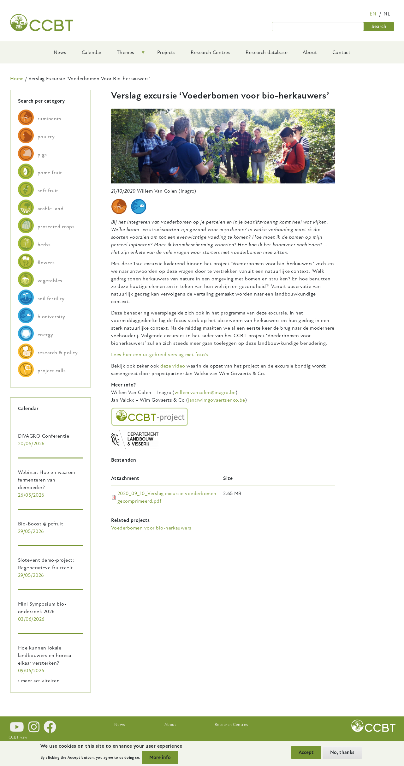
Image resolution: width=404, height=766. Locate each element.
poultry (46, 137)
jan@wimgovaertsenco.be (216, 400)
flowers (46, 263)
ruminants (49, 119)
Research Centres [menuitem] (210, 52)
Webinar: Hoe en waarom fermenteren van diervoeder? (46, 480)
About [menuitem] (310, 52)
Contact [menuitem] (341, 52)
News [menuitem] (60, 52)
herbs (44, 245)
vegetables (50, 281)
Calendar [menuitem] (92, 52)
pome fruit (50, 173)
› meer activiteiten (39, 681)
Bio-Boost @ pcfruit (40, 524)
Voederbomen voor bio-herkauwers (151, 528)
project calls (52, 371)
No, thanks (342, 752)
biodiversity (51, 317)
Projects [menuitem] (166, 52)
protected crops (56, 227)
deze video (172, 366)
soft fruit (48, 191)
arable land (50, 209)
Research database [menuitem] (267, 52)
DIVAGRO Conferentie (43, 436)
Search (378, 26)
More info (160, 757)
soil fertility (51, 299)
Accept (306, 752)
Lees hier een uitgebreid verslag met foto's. (160, 354)
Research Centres (231, 724)
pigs (42, 155)
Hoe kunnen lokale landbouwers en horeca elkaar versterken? (44, 655)
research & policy (58, 353)
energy (45, 335)
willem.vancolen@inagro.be (205, 392)
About (170, 724)
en (373, 14)
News (119, 724)
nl (386, 14)
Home (17, 78)
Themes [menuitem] (127, 54)
